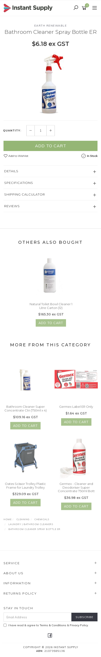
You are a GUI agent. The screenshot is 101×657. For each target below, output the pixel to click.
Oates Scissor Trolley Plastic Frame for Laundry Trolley (25, 488)
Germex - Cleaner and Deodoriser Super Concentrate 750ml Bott (76, 490)
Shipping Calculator (24, 194)
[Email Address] (37, 617)
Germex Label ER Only (76, 409)
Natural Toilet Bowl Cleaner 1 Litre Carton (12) (51, 309)
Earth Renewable (50, 25)
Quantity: (12, 130)
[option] (50, 84)
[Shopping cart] (84, 8)
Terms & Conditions (53, 625)
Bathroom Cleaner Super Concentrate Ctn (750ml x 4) (25, 411)
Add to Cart (50, 145)
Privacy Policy (79, 625)
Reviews (12, 206)
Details (11, 171)
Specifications (18, 183)
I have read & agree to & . (46, 625)
